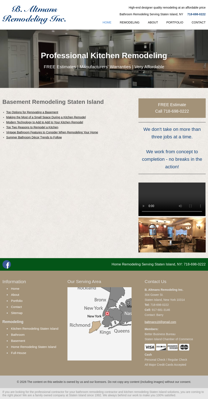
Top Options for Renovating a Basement (32, 112)
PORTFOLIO (174, 22)
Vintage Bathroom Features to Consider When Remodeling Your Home (52, 132)
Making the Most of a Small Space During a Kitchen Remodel (46, 117)
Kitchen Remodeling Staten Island (34, 328)
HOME (107, 22)
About (15, 294)
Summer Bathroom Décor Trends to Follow (34, 137)
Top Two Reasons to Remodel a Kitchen (32, 127)
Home (15, 288)
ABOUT (153, 22)
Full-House (18, 353)
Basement (18, 340)
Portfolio (17, 300)
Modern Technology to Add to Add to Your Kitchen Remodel (44, 122)
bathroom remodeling (89, 392)
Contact (16, 307)
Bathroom (18, 334)
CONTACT (199, 22)
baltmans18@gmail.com (160, 322)
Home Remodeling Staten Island (33, 347)
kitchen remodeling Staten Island (145, 392)
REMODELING (130, 22)
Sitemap (17, 313)
